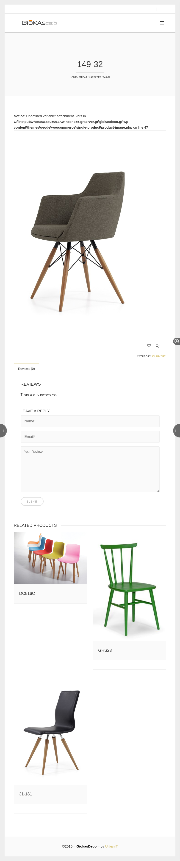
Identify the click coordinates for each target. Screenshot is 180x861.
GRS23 (105, 650)
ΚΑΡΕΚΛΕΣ (95, 77)
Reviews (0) (26, 369)
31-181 (25, 794)
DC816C (27, 593)
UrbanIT (111, 846)
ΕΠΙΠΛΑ (83, 77)
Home (73, 77)
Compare (157, 345)
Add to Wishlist (149, 345)
